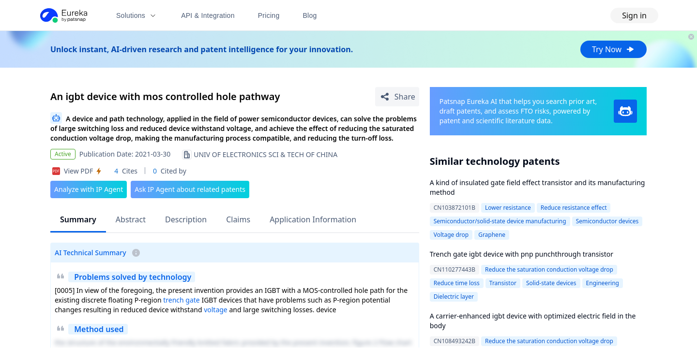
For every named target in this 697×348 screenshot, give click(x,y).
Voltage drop (451, 235)
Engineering (602, 283)
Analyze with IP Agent (88, 189)
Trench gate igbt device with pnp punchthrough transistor (521, 254)
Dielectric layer (454, 296)
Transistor (502, 283)
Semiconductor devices (607, 221)
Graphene (491, 235)
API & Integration (208, 15)
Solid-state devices (551, 283)
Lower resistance (508, 207)
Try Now (613, 49)
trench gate (181, 299)
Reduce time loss (457, 283)
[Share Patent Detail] (397, 96)
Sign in (634, 15)
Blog (310, 15)
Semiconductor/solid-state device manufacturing (500, 221)
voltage (215, 309)
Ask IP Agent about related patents (190, 189)
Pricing (269, 15)
